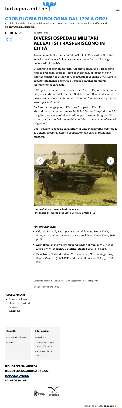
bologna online (17, 375)
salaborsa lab (16, 380)
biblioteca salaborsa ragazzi (27, 371)
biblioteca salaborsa (21, 366)
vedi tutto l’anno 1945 (48, 286)
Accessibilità (40, 337)
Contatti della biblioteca (16, 337)
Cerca (11, 33)
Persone (10, 342)
